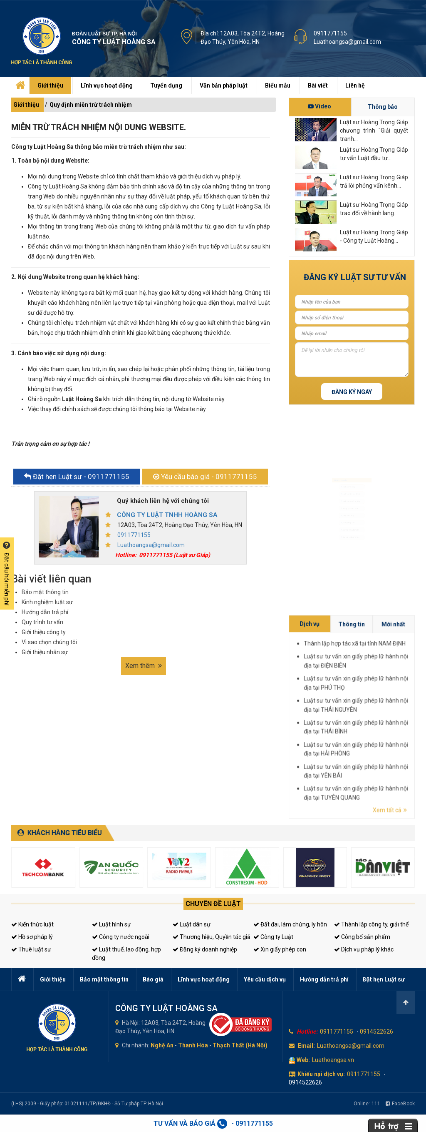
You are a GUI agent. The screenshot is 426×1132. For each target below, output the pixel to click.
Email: (306, 1045)
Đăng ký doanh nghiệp (205, 949)
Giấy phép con (346, 533)
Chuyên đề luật (213, 904)
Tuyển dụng (166, 85)
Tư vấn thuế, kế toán (350, 545)
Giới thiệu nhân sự (45, 652)
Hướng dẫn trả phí (45, 612)
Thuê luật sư (31, 949)
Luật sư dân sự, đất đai (352, 481)
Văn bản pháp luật (224, 85)
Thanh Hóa (193, 1045)
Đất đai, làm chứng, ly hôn (290, 924)
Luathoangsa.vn (333, 1060)
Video (319, 106)
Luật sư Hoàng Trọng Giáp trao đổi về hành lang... (374, 208)
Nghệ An (162, 1045)
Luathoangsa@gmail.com (347, 41)
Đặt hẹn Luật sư (384, 979)
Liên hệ (355, 85)
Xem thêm (143, 666)
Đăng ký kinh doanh (350, 507)
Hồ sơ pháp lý (32, 937)
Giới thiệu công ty (44, 632)
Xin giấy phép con (279, 949)
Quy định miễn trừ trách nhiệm (91, 104)
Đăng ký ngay (352, 392)
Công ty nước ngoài (120, 937)
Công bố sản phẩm (362, 937)
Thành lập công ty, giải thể (371, 924)
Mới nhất (407, 704)
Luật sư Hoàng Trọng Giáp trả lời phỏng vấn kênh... (374, 181)
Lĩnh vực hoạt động (107, 85)
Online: (367, 1104)
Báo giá (153, 979)
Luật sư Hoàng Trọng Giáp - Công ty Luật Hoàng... (374, 236)
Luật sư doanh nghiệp (351, 494)
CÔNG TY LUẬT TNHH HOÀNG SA (167, 515)
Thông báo (383, 106)
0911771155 (330, 33)
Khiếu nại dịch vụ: (321, 1074)
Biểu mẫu (277, 85)
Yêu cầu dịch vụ (265, 979)
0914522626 (376, 1031)
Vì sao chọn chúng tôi (49, 642)
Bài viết (318, 85)
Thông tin (401, 704)
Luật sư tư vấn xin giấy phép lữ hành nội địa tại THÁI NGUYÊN (402, 715)
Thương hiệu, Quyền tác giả (211, 937)
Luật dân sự (192, 924)
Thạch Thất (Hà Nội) (240, 1045)
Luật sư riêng (345, 520)
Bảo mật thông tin (45, 592)
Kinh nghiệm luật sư (47, 602)
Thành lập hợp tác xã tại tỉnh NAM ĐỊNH (402, 707)
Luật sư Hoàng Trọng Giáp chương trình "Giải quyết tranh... (374, 130)
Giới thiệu (50, 85)
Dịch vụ (396, 704)
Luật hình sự (111, 924)
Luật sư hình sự (346, 468)
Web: (303, 1060)
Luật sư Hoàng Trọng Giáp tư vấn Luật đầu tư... (374, 153)
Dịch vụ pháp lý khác (364, 949)
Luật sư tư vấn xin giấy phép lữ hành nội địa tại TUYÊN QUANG (402, 727)
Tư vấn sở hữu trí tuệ (350, 558)
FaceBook (400, 1104)
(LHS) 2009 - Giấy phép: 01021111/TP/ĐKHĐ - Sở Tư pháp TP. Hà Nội (87, 1104)
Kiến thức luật (32, 924)
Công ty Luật (273, 937)
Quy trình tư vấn (42, 622)
